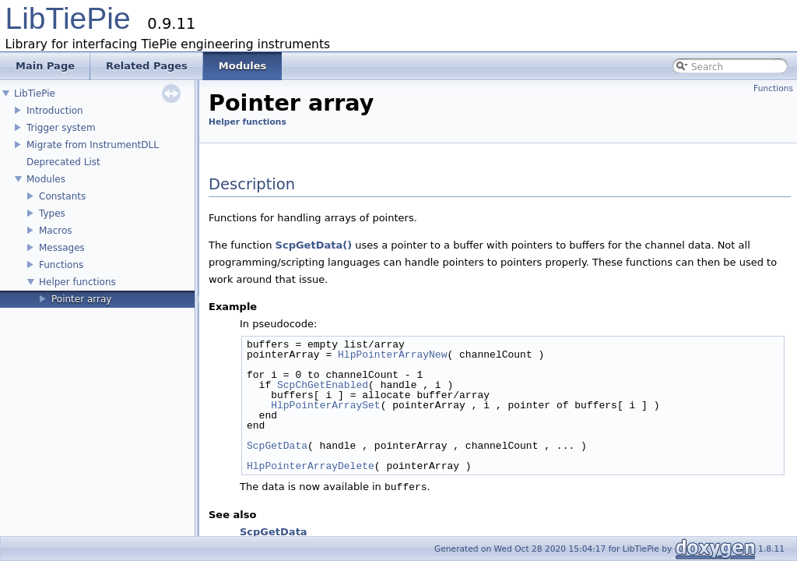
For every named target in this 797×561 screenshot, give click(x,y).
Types (52, 213)
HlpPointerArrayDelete (310, 466)
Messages (62, 247)
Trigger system (61, 127)
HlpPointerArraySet (325, 405)
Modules (45, 179)
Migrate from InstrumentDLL (92, 144)
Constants (62, 196)
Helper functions (77, 282)
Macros (55, 230)
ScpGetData (277, 446)
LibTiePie (68, 18)
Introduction (54, 110)
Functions (61, 264)
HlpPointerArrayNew (392, 355)
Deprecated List (63, 162)
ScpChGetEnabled (322, 385)
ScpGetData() (314, 245)
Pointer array (81, 299)
